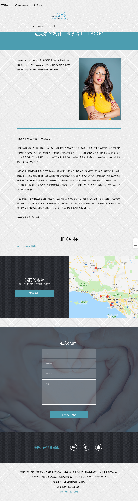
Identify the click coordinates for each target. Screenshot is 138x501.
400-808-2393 (121, 9)
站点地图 (64, 492)
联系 (136, 9)
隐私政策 (74, 492)
